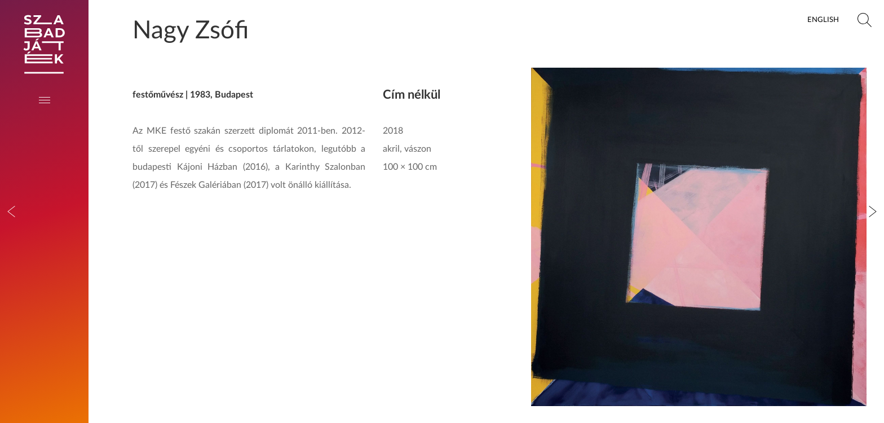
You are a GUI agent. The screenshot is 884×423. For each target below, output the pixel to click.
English (823, 19)
